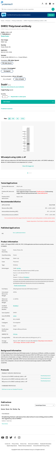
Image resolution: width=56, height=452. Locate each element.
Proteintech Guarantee (6, 108)
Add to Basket (6, 101)
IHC (18, 118)
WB (13, 118)
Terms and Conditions (33, 443)
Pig (19, 409)
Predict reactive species (20, 285)
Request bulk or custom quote (18, 96)
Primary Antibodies (17, 20)
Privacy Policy (15, 443)
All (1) (3, 405)
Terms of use (23, 443)
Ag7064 (19, 268)
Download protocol (45, 375)
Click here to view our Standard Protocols (12, 389)
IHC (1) (7, 405)
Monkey (15, 409)
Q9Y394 (15, 334)
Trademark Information (45, 443)
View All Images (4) (28, 166)
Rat (11, 409)
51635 (14, 316)
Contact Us (7, 443)
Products (8, 20)
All (9, 118)
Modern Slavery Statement (25, 445)
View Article (5, 423)
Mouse (7, 409)
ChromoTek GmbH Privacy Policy (41, 445)
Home (2, 20)
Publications (5, 34)
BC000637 (26, 277)
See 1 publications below (19, 232)
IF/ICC (22, 118)
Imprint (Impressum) (12, 445)
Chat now (51, 15)
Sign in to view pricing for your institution (12, 87)
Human (3, 409)
